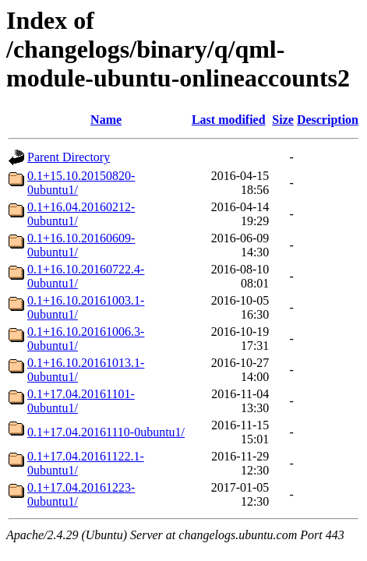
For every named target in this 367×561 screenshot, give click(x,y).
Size (283, 119)
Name (106, 119)
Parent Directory (68, 157)
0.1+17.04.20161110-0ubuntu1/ (106, 432)
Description (327, 119)
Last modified (229, 119)
